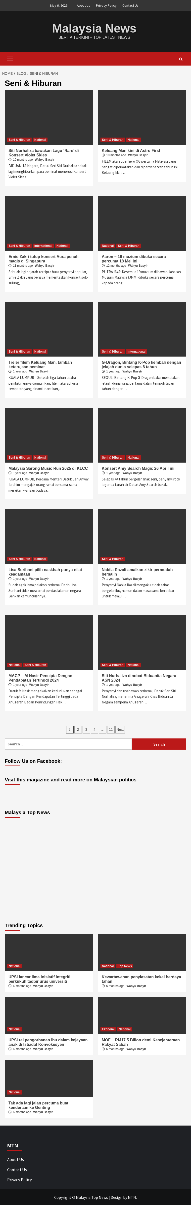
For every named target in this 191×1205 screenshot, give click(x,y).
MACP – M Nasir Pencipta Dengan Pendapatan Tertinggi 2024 (40, 677)
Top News (125, 966)
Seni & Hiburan (19, 139)
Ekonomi (108, 1029)
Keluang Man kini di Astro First (131, 150)
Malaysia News (94, 28)
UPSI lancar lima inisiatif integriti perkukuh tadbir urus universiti (39, 979)
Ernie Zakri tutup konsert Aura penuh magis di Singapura (43, 258)
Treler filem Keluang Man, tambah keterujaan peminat (40, 364)
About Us (83, 5)
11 (111, 729)
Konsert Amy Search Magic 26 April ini (138, 468)
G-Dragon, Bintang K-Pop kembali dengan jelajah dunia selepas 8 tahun (141, 364)
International (43, 245)
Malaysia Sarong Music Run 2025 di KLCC (48, 468)
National (40, 139)
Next (120, 729)
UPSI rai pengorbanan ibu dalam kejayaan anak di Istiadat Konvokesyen (48, 1042)
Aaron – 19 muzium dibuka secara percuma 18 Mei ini (134, 258)
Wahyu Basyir (44, 159)
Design (116, 1197)
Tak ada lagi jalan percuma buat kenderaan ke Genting (38, 1105)
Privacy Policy (106, 5)
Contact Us (130, 5)
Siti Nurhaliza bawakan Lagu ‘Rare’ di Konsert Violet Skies (43, 152)
